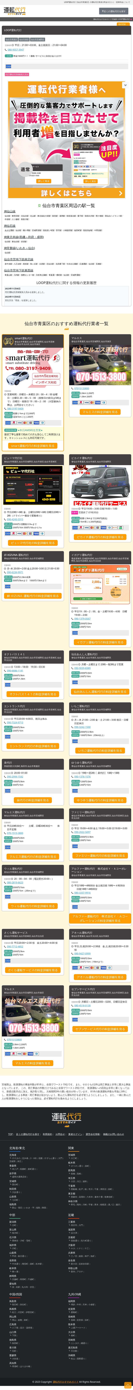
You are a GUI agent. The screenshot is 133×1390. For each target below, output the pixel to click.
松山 (73, 1362)
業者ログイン (75, 1138)
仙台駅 (7, 216)
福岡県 (71, 1305)
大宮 (73, 1185)
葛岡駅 (62, 216)
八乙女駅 (17, 264)
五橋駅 (98, 264)
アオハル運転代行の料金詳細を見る (100, 981)
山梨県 (12, 1256)
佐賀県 (71, 1313)
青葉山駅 (8, 275)
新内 (73, 1275)
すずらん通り (50, 1162)
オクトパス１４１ (15, 656)
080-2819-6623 (15, 885)
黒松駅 (26, 264)
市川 (90, 1193)
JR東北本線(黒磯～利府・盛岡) (24, 237)
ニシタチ (75, 1347)
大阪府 (71, 1249)
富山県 (12, 1233)
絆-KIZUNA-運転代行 (17, 556)
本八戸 (15, 1173)
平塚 (90, 1208)
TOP (10, 1138)
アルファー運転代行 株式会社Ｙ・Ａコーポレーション (99, 873)
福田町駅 (78, 230)
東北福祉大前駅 (44, 216)
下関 (14, 1339)
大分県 (71, 1336)
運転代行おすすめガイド (102, 19)
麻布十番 (99, 1201)
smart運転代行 (24, 338)
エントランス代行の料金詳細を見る (32, 748)
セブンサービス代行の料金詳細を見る (100, 1033)
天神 (85, 1308)
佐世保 (80, 1324)
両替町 (23, 1283)
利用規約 (47, 1138)
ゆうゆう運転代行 (83, 765)
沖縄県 (71, 1359)
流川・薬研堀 (26, 1331)
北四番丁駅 (60, 264)
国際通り (81, 1362)
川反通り (16, 1196)
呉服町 (15, 1283)
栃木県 (71, 1166)
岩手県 (12, 1177)
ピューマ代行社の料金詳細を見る (33, 544)
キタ (73, 1252)
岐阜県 (12, 1272)
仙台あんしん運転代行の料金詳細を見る (100, 693)
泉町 (87, 1170)
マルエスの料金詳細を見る (100, 412)
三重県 (71, 1226)
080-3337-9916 (82, 896)
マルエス (77, 338)
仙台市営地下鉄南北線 (18, 259)
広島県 (12, 1328)
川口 (79, 1185)
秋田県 (12, 1193)
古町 (14, 1229)
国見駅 (55, 216)
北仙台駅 (25, 216)
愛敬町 (74, 1316)
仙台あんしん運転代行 (86, 656)
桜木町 (15, 1237)
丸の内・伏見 (28, 1291)
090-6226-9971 (15, 573)
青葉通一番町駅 (55, 275)
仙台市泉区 (24, 39)
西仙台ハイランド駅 (113, 216)
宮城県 (114, 19)
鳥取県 (12, 1305)
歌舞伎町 (109, 1201)
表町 (26, 1324)
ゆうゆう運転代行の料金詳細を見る (100, 802)
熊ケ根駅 (99, 216)
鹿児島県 (73, 1351)
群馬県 (71, 1174)
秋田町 (15, 1347)
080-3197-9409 (15, 409)
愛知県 (12, 1287)
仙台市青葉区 (11, 39)
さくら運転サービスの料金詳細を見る (33, 974)
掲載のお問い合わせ (113, 1138)
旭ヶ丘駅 (34, 264)
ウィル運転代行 (14, 871)
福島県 (12, 1208)
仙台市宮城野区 (37, 39)
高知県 (12, 1367)
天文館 (74, 1355)
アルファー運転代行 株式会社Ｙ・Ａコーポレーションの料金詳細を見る (100, 921)
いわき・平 (29, 1211)
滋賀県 (71, 1233)
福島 (38, 1211)
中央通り (16, 1267)
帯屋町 (15, 1370)
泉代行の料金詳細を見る (33, 802)
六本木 (90, 1201)
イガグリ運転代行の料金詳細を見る (100, 643)
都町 (73, 1339)
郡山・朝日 (17, 1211)
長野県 (12, 1264)
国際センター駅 (27, 275)
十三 (87, 1252)
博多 (73, 1308)
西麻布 (74, 1201)
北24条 (25, 1162)
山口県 (12, 1336)
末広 (19, 1165)
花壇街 (82, 1201)
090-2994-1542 (15, 778)
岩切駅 (24, 241)
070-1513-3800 (15, 835)
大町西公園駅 (41, 275)
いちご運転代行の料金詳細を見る (100, 752)
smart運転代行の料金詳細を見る (32, 446)
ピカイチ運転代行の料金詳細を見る (100, 538)
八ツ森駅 (15, 219)
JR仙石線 (9, 226)
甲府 (14, 1260)
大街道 (15, 1362)
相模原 (103, 1208)
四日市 (74, 1229)
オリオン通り (77, 1170)
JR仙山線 (9, 211)
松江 (14, 1316)
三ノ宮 (74, 1260)
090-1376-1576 (82, 778)
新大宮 (74, 1267)
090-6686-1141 (15, 672)
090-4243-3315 (15, 520)
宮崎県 (71, 1344)
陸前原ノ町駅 (48, 230)
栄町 (110, 1193)
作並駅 (7, 219)
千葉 (96, 1193)
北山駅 (33, 216)
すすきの (16, 1162)
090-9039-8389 (82, 669)
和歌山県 (73, 1272)
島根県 (12, 1313)
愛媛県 (12, 1359)
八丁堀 (15, 1331)
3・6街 (33, 1162)
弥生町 (23, 1308)
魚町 (93, 1260)
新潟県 (12, 1226)
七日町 (15, 1204)
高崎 (79, 1177)
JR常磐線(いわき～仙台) (19, 248)
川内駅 (16, 275)
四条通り (75, 1244)
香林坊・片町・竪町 (21, 1244)
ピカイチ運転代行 (83, 459)
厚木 (96, 1208)
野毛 (73, 1208)
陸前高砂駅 (88, 230)
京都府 (71, 1241)
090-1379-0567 (82, 619)
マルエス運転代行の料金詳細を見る (32, 859)
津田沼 (103, 1193)
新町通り (32, 1173)
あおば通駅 (9, 230)
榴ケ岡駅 (27, 230)
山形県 (12, 1200)
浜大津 (74, 1237)
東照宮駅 (15, 216)
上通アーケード (78, 1331)
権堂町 (25, 1267)
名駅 (18, 1291)
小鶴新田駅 (68, 230)
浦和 (85, 1185)
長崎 (73, 1324)
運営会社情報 (93, 1138)
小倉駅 (91, 1308)
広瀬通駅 (83, 264)
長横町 (23, 1173)
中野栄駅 (98, 230)
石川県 (12, 1241)
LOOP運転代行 (14, 30)
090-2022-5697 (82, 834)
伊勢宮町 (30, 1316)
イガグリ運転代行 (83, 556)
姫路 (81, 1260)
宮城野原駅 (36, 230)
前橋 (73, 1177)
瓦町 (14, 1355)
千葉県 (71, 1189)
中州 (79, 1308)
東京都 (71, 1197)
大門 (60, 1162)
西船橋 (74, 1193)
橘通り (84, 1347)
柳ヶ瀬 (15, 1275)
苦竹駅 (59, 230)
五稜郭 (12, 1165)
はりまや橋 (25, 1370)
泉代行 (8, 765)
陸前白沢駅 (89, 216)
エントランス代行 (15, 708)
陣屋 (44, 1211)
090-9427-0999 (82, 957)
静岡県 (12, 1280)
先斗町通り (86, 1244)
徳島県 (12, 1344)
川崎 (85, 1208)
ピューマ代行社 (14, 459)
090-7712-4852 (15, 950)
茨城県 (71, 1159)
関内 (79, 1208)
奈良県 (71, 1264)
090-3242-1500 (82, 729)
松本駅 (39, 1267)
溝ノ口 (111, 1208)
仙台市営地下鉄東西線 (18, 270)
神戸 (87, 1260)
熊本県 (71, 1328)
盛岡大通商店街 (19, 1180)
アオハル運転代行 (83, 936)
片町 (14, 1252)
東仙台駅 (15, 241)
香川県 (12, 1351)
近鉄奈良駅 (84, 1267)
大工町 (74, 1162)
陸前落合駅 (71, 216)
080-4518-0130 (82, 1009)
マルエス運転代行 (15, 814)
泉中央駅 (8, 264)
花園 (40, 1162)
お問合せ (60, 1138)
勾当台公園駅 (72, 264)
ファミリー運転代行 (84, 814)
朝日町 (15, 1308)
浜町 (87, 1324)
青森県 (12, 1169)
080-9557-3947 (16, 49)
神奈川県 (73, 1205)
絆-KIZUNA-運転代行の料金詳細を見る (33, 597)
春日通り (22, 1260)
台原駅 (42, 264)
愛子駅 (80, 216)
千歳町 (31, 1283)
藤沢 (118, 1208)
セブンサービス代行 (84, 993)
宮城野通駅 (75, 275)
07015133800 (81, 389)
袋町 (32, 1267)
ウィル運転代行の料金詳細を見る (33, 909)
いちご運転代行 (81, 708)
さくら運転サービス (17, 936)
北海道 (12, 1159)
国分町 (15, 1188)
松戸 (81, 1193)
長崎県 (71, 1320)
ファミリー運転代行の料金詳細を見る (100, 858)
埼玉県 (71, 1182)
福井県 (12, 1249)
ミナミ (80, 1252)
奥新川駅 (25, 219)
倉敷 (20, 1324)
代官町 (21, 1316)
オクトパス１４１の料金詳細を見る (32, 696)
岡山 (14, 1324)
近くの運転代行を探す (27, 1138)
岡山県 (12, 1320)
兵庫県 (71, 1256)
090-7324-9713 (15, 724)
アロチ (80, 1275)
